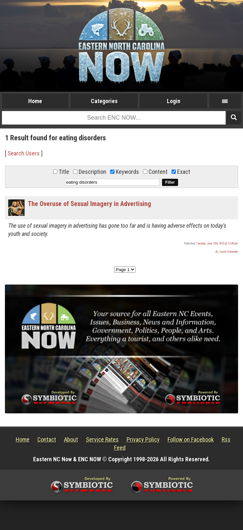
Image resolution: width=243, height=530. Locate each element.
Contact (46, 439)
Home (35, 101)
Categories (104, 101)
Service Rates (102, 439)
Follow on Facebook (191, 439)
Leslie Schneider (229, 251)
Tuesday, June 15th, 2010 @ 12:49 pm (217, 243)
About (71, 439)
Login (173, 101)
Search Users (24, 153)
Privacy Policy (143, 439)
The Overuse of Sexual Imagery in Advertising (89, 204)
